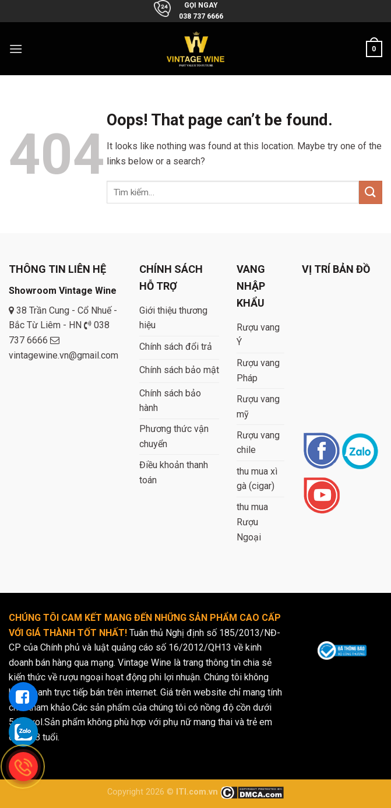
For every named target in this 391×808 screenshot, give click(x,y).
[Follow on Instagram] (359, 452)
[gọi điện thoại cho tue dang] (23, 766)
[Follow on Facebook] (321, 452)
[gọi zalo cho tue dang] (23, 731)
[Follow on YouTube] (321, 496)
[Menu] (16, 48)
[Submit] (370, 192)
